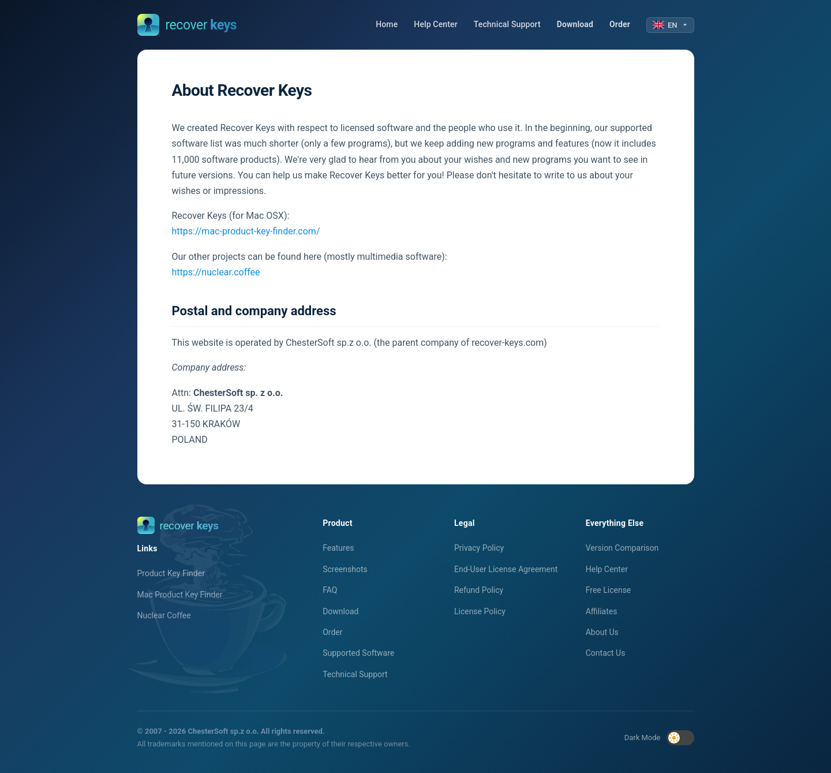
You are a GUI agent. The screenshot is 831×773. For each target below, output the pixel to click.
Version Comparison (622, 547)
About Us (602, 632)
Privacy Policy (479, 547)
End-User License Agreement (505, 569)
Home (387, 24)
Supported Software (358, 653)
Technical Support (507, 24)
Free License (608, 590)
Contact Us (606, 653)
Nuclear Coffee (164, 615)
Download (575, 24)
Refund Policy (478, 590)
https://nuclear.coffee (216, 272)
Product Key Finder (171, 573)
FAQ (330, 590)
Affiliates (601, 611)
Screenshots (345, 569)
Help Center (435, 24)
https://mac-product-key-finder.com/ (246, 231)
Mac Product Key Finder (180, 594)
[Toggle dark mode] (680, 737)
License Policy (480, 611)
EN (670, 25)
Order (619, 24)
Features (338, 547)
